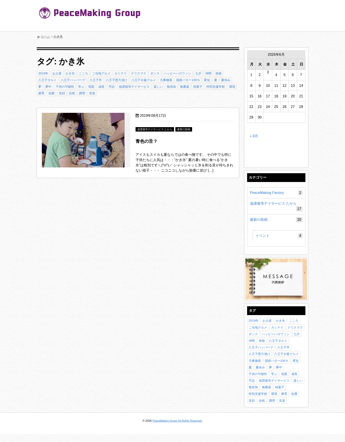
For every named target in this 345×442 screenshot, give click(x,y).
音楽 (92, 93)
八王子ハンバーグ (73, 80)
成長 (102, 86)
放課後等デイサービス (134, 86)
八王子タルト (48, 80)
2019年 (43, 73)
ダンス (155, 73)
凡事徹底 (166, 80)
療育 (42, 93)
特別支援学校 (216, 86)
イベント (278, 237)
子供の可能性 (65, 86)
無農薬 (184, 86)
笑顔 (62, 93)
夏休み (226, 80)
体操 (219, 73)
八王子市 (96, 80)
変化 (207, 80)
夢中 (49, 86)
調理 (82, 93)
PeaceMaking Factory (276, 194)
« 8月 (254, 137)
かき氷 (70, 73)
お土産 (57, 73)
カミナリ (121, 73)
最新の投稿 (276, 221)
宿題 (91, 86)
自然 (72, 93)
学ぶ (81, 86)
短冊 (52, 93)
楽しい (158, 86)
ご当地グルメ (101, 73)
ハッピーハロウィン (177, 73)
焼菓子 (198, 86)
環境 (232, 86)
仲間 (209, 73)
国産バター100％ (188, 80)
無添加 (171, 86)
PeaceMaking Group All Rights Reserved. (177, 428)
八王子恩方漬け (117, 80)
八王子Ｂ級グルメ (144, 80)
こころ (83, 73)
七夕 (198, 73)
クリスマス (138, 73)
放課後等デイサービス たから (276, 208)
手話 (112, 86)
